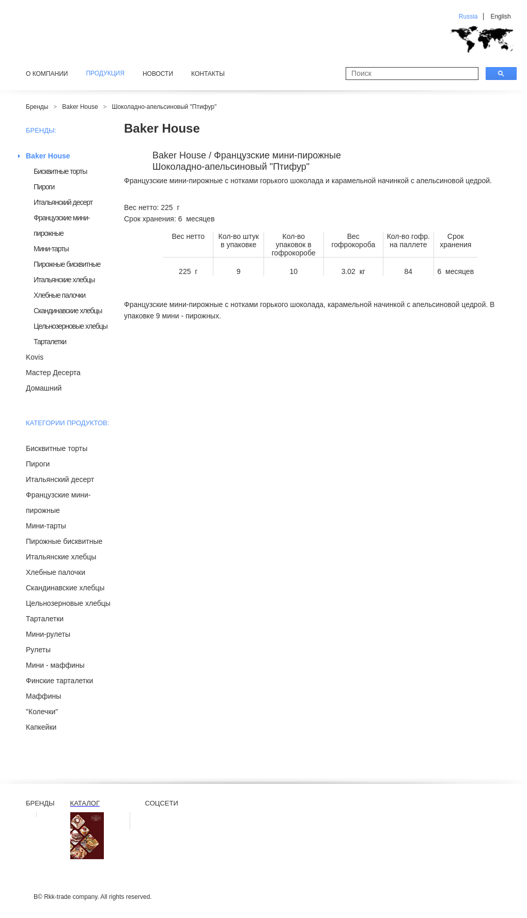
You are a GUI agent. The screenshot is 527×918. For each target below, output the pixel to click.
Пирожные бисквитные (67, 264)
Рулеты (38, 650)
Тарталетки (50, 341)
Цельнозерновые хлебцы (70, 326)
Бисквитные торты (60, 171)
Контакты (208, 73)
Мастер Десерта (53, 372)
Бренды (37, 106)
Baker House (80, 106)
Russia (468, 16)
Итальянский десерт (63, 202)
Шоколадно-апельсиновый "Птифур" (164, 106)
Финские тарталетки (59, 681)
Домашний (43, 388)
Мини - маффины (55, 665)
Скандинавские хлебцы (68, 311)
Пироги (44, 187)
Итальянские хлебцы (64, 280)
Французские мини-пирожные (62, 225)
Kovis (34, 357)
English (500, 16)
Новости (158, 73)
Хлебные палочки (59, 295)
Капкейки (41, 727)
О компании (47, 73)
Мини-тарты (51, 249)
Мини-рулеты (48, 634)
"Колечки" (42, 711)
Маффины (43, 696)
